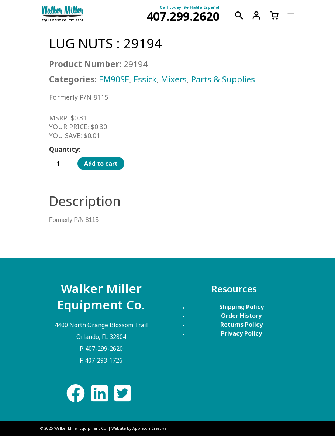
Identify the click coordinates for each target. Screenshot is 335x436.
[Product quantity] (61, 163)
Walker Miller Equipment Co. (80, 428)
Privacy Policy (241, 333)
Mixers (174, 79)
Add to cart (101, 163)
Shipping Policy (241, 307)
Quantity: (64, 149)
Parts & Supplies (223, 79)
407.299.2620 (183, 16)
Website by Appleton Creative (138, 428)
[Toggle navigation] (289, 15)
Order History (241, 316)
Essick (145, 79)
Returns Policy (241, 324)
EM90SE (114, 79)
